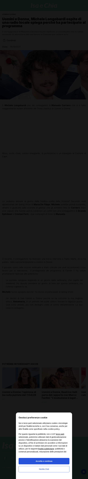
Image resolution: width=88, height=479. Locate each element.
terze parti (60, 434)
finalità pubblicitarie (46, 449)
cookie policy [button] (54, 429)
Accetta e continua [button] (44, 461)
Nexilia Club (44, 469)
